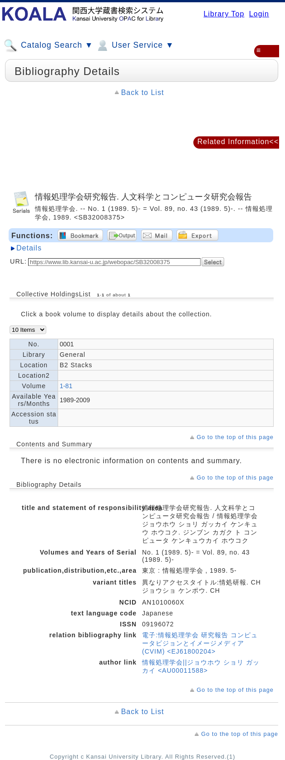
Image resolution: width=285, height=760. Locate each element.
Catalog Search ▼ (48, 45)
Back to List (142, 92)
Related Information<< (238, 141)
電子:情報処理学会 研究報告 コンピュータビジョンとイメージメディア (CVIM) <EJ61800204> (200, 643)
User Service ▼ (134, 45)
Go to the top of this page (235, 437)
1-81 (65, 386)
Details (29, 248)
